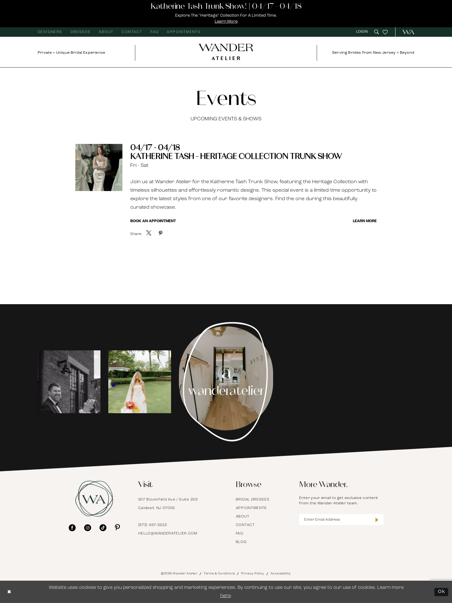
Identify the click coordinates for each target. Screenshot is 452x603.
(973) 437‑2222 (152, 525)
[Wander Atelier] (405, 32)
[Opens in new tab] (69, 381)
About (243, 516)
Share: (136, 234)
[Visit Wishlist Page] (385, 32)
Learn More (226, 21)
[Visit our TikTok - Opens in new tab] (103, 527)
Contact (245, 525)
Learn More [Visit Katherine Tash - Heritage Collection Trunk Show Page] (365, 221)
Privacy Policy (252, 573)
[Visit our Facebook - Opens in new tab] (72, 527)
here (225, 596)
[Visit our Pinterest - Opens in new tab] (117, 527)
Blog (241, 542)
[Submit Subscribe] (377, 519)
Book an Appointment (153, 221)
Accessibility (281, 573)
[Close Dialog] (9, 591)
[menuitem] (50, 32)
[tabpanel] (69, 382)
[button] (362, 32)
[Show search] (376, 32)
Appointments (251, 508)
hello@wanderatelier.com (167, 533)
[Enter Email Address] (341, 519)
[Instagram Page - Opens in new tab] (226, 382)
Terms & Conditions (219, 573)
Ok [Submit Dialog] (441, 591)
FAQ (239, 533)
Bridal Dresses (253, 500)
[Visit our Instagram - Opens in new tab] (87, 527)
